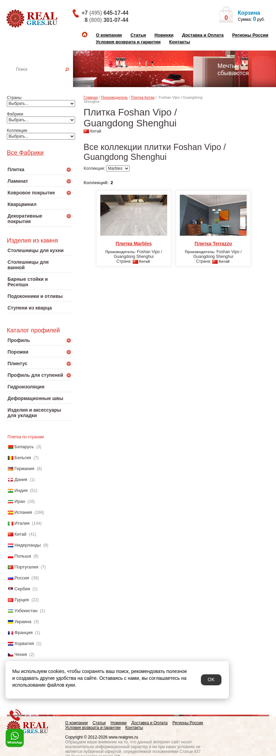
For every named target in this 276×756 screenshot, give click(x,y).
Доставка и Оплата (202, 35)
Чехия (20, 654)
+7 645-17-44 (105, 13)
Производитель (114, 97)
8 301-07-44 (106, 20)
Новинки (164, 35)
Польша (22, 556)
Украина (22, 621)
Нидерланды (27, 545)
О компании (109, 35)
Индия (20, 490)
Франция (23, 632)
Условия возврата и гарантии (128, 41)
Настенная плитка (46, 79)
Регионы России (250, 35)
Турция (21, 599)
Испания (23, 512)
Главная (91, 97)
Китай (20, 534)
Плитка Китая (143, 97)
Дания (20, 479)
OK (211, 679)
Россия (21, 577)
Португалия (26, 566)
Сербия (22, 588)
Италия (21, 523)
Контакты (179, 41)
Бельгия (22, 457)
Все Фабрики (25, 152)
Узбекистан (26, 610)
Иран (19, 501)
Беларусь (24, 446)
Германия (24, 468)
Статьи (138, 35)
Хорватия (24, 643)
